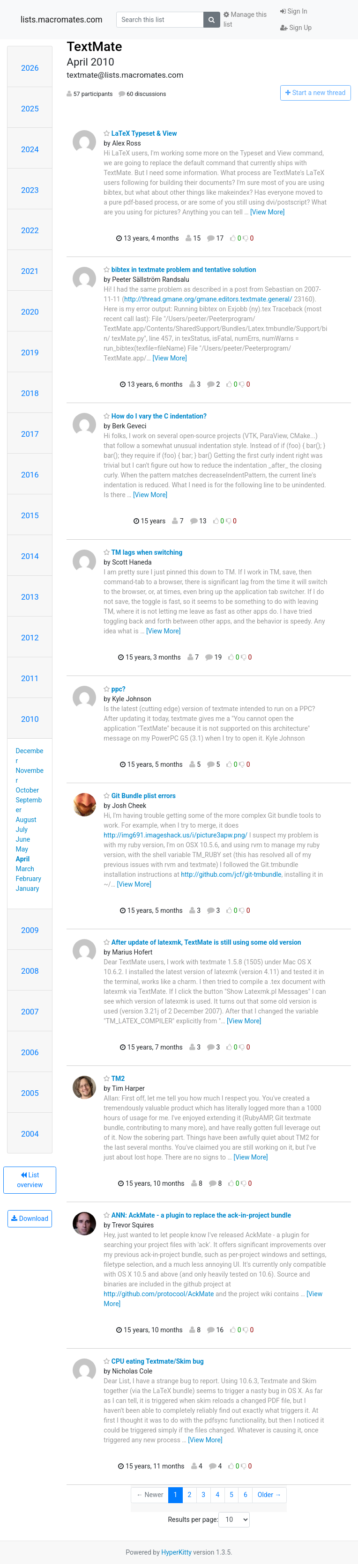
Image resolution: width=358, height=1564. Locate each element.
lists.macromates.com (62, 19)
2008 (30, 971)
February (28, 878)
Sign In (293, 11)
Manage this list (245, 19)
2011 (30, 678)
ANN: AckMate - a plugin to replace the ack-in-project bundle (197, 1215)
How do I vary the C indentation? (155, 416)
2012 (30, 637)
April (23, 859)
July (22, 829)
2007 (30, 1011)
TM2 (114, 1078)
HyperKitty (176, 1552)
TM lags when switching (143, 552)
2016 (30, 474)
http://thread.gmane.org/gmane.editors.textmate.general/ (208, 299)
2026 (30, 68)
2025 (30, 108)
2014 (30, 556)
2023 (30, 190)
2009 (30, 930)
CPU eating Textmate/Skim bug (154, 1361)
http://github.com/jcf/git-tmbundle (231, 874)
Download (29, 1218)
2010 (30, 719)
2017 (30, 434)
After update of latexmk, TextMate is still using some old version (202, 942)
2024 (30, 149)
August (26, 819)
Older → (270, 1494)
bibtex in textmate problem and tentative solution (180, 269)
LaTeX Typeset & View (140, 133)
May (22, 849)
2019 (30, 352)
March (25, 869)
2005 (30, 1093)
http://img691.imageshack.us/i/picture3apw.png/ (175, 835)
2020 (30, 311)
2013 (30, 597)
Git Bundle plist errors (140, 796)
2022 (30, 230)
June (23, 839)
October (27, 790)
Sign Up (296, 27)
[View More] (267, 212)
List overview (30, 1180)
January (27, 888)
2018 (30, 393)
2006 (30, 1052)
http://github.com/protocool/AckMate (159, 1294)
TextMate (94, 46)
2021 (30, 271)
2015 (30, 515)
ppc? (115, 689)
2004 (30, 1133)
